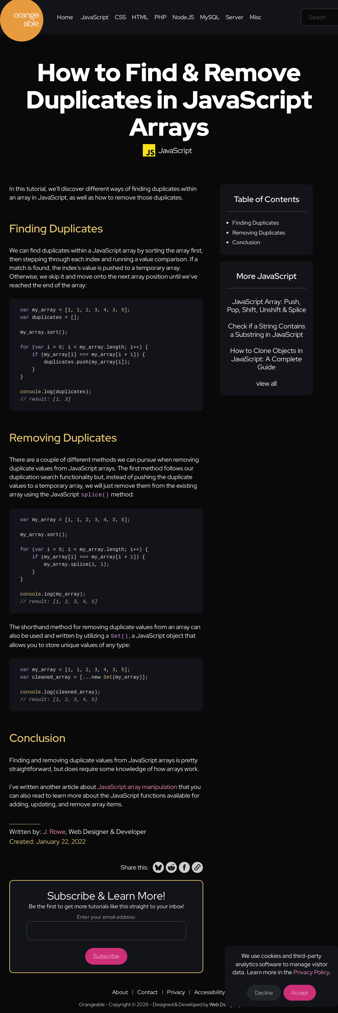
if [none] (35, 354)
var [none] (24, 310)
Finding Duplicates (255, 222)
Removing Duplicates (258, 232)
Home (65, 17)
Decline (264, 992)
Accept (300, 992)
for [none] (24, 347)
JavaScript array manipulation (137, 786)
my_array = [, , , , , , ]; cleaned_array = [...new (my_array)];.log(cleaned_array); (84, 683)
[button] (158, 866)
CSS (120, 17)
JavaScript (94, 17)
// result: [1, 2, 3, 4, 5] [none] (59, 601)
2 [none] (87, 310)
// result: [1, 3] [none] (45, 399)
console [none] (30, 392)
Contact (147, 990)
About (120, 990)
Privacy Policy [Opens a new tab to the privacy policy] (311, 972)
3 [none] (96, 310)
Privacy (176, 990)
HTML (140, 17)
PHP (160, 17)
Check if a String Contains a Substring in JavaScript (266, 330)
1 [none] (69, 310)
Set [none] (107, 676)
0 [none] (60, 347)
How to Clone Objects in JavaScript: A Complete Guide (266, 359)
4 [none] (105, 310)
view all (266, 383)
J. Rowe (54, 830)
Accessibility (209, 990)
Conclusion (246, 242)
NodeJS (183, 17)
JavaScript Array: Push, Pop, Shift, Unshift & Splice (266, 305)
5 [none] (123, 310)
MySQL (210, 17)
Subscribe (106, 955)
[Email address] (106, 929)
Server (235, 17)
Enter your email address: (106, 915)
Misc (255, 17)
